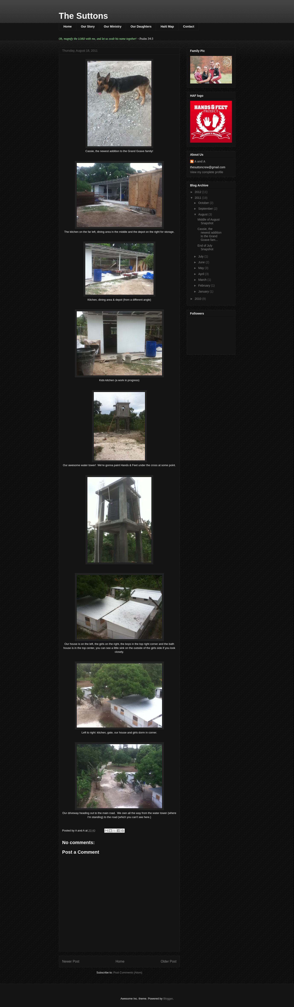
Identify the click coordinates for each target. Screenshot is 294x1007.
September (206, 208)
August (203, 214)
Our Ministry (112, 26)
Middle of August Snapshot (208, 221)
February (204, 285)
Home (68, 26)
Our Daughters (140, 26)
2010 (198, 298)
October (204, 203)
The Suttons (83, 15)
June (202, 262)
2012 (198, 192)
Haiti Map (167, 26)
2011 (198, 197)
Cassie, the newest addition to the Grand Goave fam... (209, 234)
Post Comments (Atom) (127, 972)
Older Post (169, 961)
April (201, 274)
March (202, 279)
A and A (200, 161)
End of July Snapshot (205, 247)
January (204, 291)
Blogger (168, 998)
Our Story (88, 26)
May (201, 268)
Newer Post (71, 961)
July (201, 256)
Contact (188, 26)
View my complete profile (206, 172)
